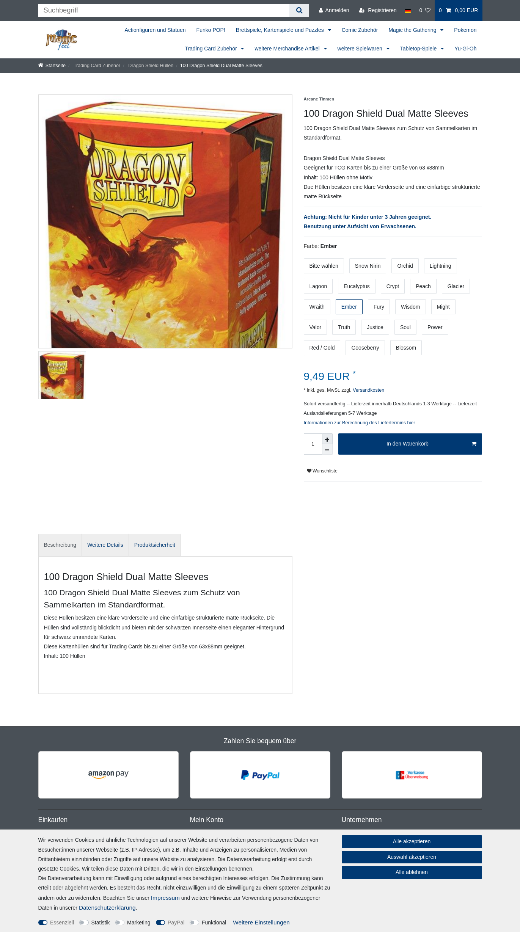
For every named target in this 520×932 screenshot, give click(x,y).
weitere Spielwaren (361, 49)
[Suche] (299, 10)
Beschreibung (60, 545)
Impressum (165, 897)
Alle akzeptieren (412, 841)
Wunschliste (322, 471)
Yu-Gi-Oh (465, 49)
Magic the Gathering (413, 30)
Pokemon (465, 30)
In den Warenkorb (431, 444)
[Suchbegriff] (164, 10)
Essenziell (62, 922)
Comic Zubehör (360, 30)
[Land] (408, 10)
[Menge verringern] (327, 449)
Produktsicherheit (154, 545)
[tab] (60, 545)
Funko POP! (210, 30)
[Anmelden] (334, 10)
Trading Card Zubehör (211, 49)
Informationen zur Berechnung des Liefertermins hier (359, 422)
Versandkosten (367, 390)
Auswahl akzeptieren (411, 857)
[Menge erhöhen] (327, 438)
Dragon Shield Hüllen (150, 65)
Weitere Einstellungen (261, 922)
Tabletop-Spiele (419, 49)
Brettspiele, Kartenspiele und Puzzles (280, 30)
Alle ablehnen (412, 872)
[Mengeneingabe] (313, 444)
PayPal (176, 922)
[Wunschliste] (425, 10)
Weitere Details (105, 545)
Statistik (100, 922)
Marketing (138, 922)
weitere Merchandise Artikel (288, 49)
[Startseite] (52, 65)
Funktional (214, 922)
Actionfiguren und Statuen (154, 30)
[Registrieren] (378, 10)
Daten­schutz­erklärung (107, 907)
